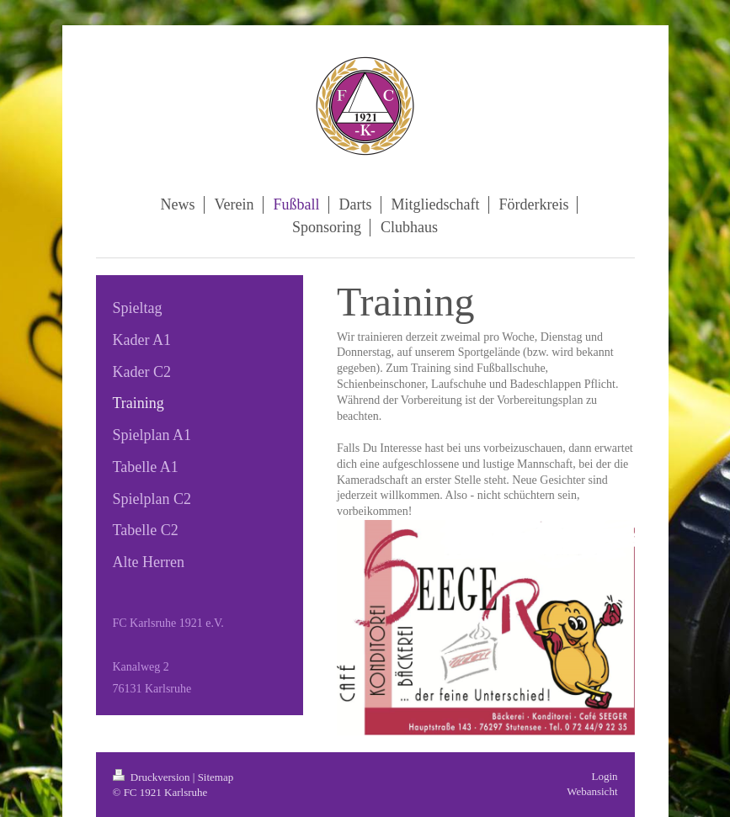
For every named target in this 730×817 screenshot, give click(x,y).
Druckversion (153, 777)
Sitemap (216, 777)
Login (604, 776)
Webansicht (592, 791)
